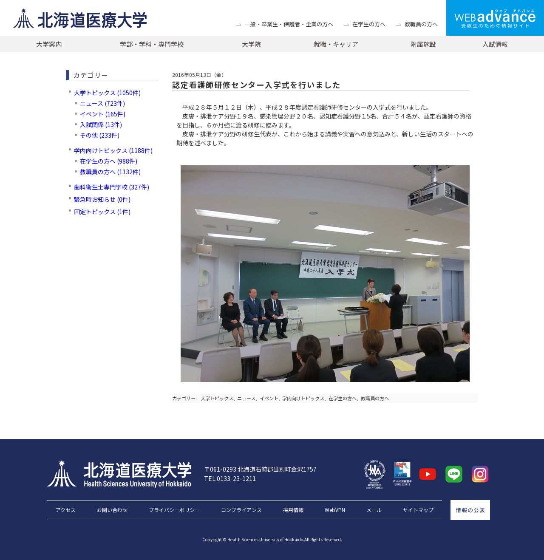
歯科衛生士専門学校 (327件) (111, 187)
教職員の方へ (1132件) (110, 171)
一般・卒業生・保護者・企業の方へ (289, 24)
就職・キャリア (336, 44)
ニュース (246, 398)
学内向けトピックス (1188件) (113, 150)
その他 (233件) (99, 135)
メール (374, 509)
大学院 (251, 44)
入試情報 (495, 44)
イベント (269, 398)
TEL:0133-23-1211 (230, 478)
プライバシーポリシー (174, 509)
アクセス (66, 509)
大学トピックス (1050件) (107, 92)
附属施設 (423, 44)
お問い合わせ (112, 509)
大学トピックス (217, 398)
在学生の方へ (368, 24)
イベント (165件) (102, 114)
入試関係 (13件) (101, 124)
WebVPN (335, 509)
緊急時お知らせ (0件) (102, 199)
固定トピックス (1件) (102, 211)
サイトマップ (418, 509)
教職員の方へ (421, 24)
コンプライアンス (241, 509)
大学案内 (49, 44)
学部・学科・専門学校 (152, 44)
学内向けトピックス (303, 398)
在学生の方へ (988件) (108, 161)
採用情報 (293, 509)
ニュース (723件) (102, 103)
